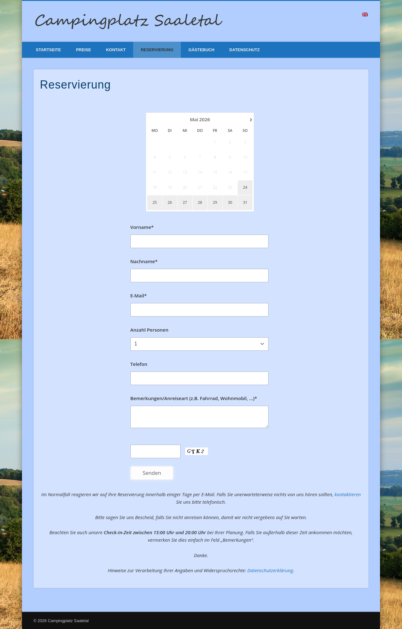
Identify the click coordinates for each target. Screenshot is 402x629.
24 (245, 187)
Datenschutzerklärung (270, 570)
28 (200, 202)
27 (185, 202)
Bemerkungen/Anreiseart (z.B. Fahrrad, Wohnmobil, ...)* (193, 398)
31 (245, 202)
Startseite (48, 49)
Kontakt (116, 49)
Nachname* (144, 261)
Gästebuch (201, 49)
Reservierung (157, 49)
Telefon (138, 364)
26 (170, 202)
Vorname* (142, 227)
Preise (83, 49)
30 (230, 202)
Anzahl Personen (149, 330)
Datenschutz (244, 49)
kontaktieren (347, 494)
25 (155, 202)
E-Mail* (138, 295)
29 (215, 202)
